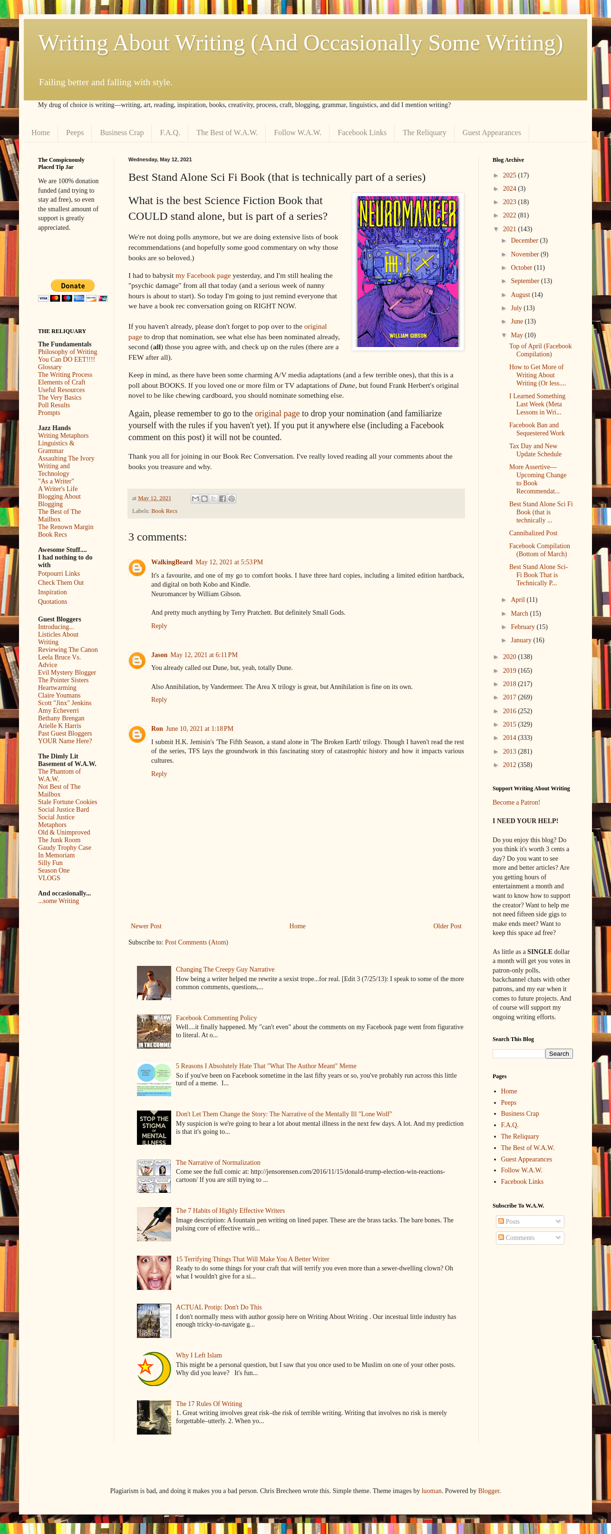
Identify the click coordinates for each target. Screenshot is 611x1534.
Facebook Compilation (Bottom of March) (539, 550)
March (520, 613)
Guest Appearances (492, 132)
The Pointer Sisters (63, 680)
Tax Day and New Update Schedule (535, 450)
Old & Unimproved (64, 832)
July (517, 308)
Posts (509, 1221)
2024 (510, 188)
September (526, 281)
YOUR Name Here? (65, 741)
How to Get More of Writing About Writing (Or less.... (537, 375)
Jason (159, 655)
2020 (510, 656)
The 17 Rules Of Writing (209, 1403)
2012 (510, 764)
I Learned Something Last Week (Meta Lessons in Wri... (537, 404)
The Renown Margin (65, 527)
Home (40, 132)
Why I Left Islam (199, 1355)
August (521, 294)
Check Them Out (61, 582)
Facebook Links (362, 132)
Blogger (488, 1491)
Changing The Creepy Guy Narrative (225, 969)
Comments (516, 1237)
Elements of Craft (62, 382)
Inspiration (52, 592)
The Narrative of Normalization (218, 1162)
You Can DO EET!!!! (66, 359)
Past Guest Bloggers (65, 733)
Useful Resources (61, 389)
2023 (510, 202)
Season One (54, 870)
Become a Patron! (516, 802)
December (525, 240)
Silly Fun (50, 862)
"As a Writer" (56, 481)
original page (277, 413)
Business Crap (122, 132)
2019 (510, 670)
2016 (510, 711)
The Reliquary (424, 132)
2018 (510, 684)
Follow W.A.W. (297, 132)
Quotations (52, 601)
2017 (510, 697)
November (526, 254)
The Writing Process (65, 374)
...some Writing (58, 901)
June (517, 321)
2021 (510, 229)
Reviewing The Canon (68, 649)
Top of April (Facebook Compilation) (540, 350)
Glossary (50, 367)
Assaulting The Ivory (66, 458)
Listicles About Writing (58, 638)
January (522, 640)
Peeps (75, 132)
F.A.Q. (170, 132)
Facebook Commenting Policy (216, 1018)
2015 (510, 724)
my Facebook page (203, 275)
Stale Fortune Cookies (67, 802)
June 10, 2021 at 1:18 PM (199, 728)
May (517, 335)
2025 (510, 175)
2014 (510, 737)
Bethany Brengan (61, 718)
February (523, 626)
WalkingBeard (172, 562)
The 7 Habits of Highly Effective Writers (230, 1210)
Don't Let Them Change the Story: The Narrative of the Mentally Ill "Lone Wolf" (284, 1114)
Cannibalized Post (533, 533)
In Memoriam (56, 855)
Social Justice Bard (63, 809)
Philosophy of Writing (67, 351)
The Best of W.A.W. (227, 132)
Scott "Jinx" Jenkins (65, 703)
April (518, 599)
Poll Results (54, 405)
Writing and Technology (54, 469)
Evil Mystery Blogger (67, 672)
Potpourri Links (59, 573)
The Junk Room (59, 840)
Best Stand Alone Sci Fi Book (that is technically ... (541, 512)
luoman (432, 1491)
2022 (510, 215)
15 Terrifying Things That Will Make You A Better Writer (252, 1259)
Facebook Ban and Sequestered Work (537, 429)
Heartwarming (57, 687)
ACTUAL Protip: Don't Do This (219, 1307)
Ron (157, 728)
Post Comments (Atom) (196, 942)
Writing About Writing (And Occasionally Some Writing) (300, 42)
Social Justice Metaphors (56, 821)
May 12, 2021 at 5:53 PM (229, 562)
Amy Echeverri (58, 710)
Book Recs (164, 511)
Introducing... (56, 626)
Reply (159, 625)
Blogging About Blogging (59, 500)
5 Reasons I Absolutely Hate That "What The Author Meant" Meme (266, 1066)
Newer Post (146, 926)
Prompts (49, 412)
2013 (510, 751)
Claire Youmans (59, 695)
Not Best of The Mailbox (59, 790)
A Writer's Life (58, 488)
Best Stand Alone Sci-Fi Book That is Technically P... (538, 575)
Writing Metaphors (63, 435)
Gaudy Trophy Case (64, 847)
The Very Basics (60, 397)
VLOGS (49, 878)
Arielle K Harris (59, 725)
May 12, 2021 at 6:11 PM (204, 655)
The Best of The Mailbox (59, 515)
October (522, 267)
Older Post (448, 926)
